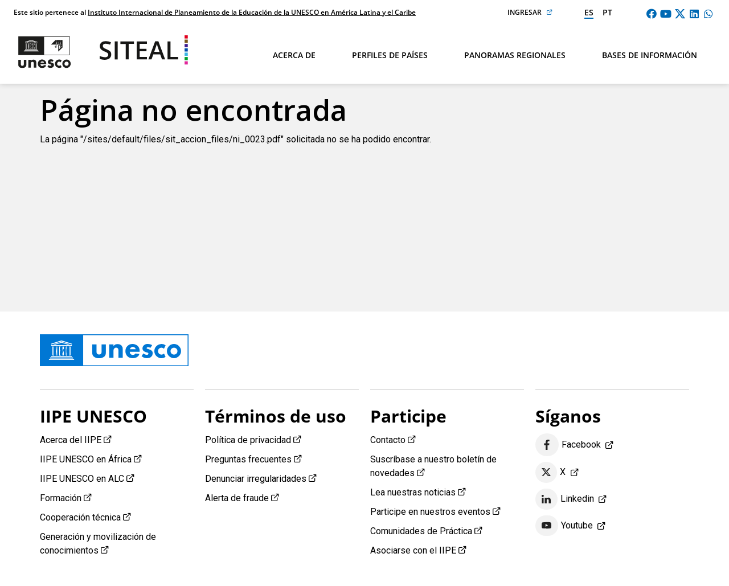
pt (607, 12)
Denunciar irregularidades (255, 478)
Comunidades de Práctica (421, 531)
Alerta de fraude (237, 498)
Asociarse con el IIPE (413, 550)
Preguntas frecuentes (248, 459)
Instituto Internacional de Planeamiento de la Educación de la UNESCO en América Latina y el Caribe (252, 12)
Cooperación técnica (80, 517)
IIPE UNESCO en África (86, 459)
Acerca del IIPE (70, 440)
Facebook (568, 445)
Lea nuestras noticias (413, 492)
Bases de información (649, 55)
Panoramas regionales (515, 55)
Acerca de (294, 55)
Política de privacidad (248, 440)
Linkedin (564, 499)
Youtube (564, 525)
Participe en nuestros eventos (430, 511)
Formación (60, 498)
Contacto (388, 440)
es (588, 12)
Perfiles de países (390, 55)
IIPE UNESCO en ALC (82, 478)
